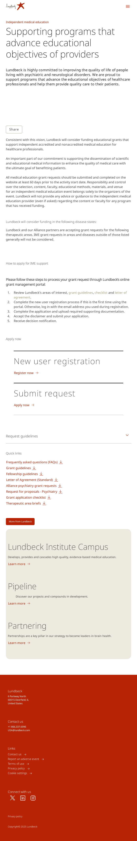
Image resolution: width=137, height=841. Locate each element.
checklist (101, 292)
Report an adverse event (23, 759)
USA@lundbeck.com (19, 730)
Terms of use (16, 764)
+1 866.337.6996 (17, 726)
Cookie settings (17, 773)
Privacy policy (16, 768)
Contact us (14, 754)
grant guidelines (81, 292)
